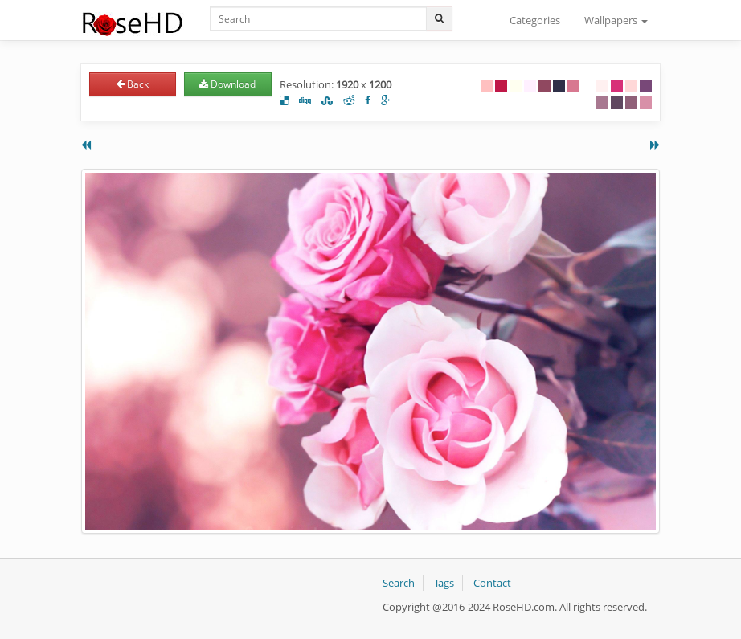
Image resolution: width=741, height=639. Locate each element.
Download (227, 84)
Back (133, 84)
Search (399, 583)
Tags (444, 583)
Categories (535, 20)
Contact (492, 583)
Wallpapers (616, 20)
